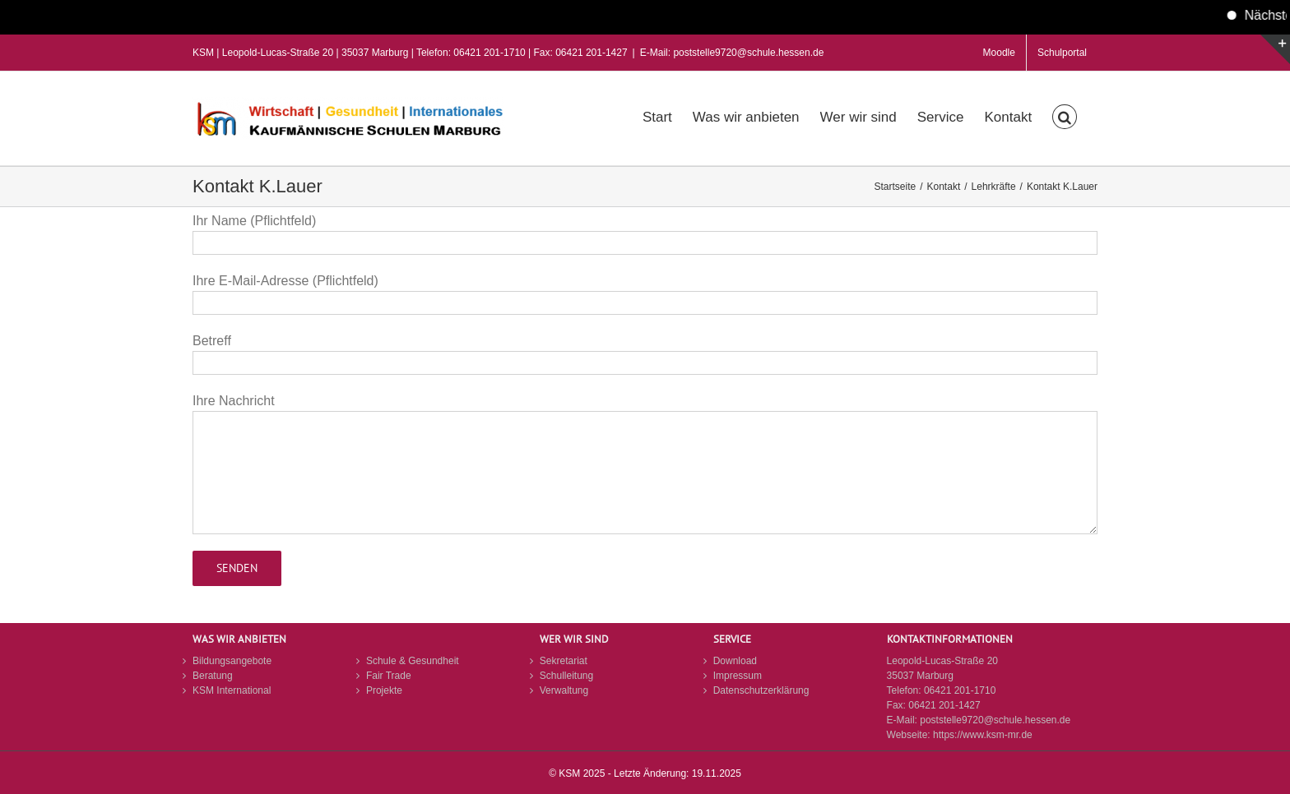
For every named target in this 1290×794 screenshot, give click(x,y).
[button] (1064, 115)
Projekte (384, 690)
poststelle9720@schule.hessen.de (995, 720)
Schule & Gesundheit (412, 661)
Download (735, 661)
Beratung (213, 675)
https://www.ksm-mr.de (982, 735)
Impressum (737, 675)
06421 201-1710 (959, 690)
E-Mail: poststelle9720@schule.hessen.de (732, 52)
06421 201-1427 (944, 705)
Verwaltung (564, 690)
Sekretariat (563, 661)
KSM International (232, 690)
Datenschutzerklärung (761, 690)
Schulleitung (566, 675)
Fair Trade (388, 675)
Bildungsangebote (232, 661)
